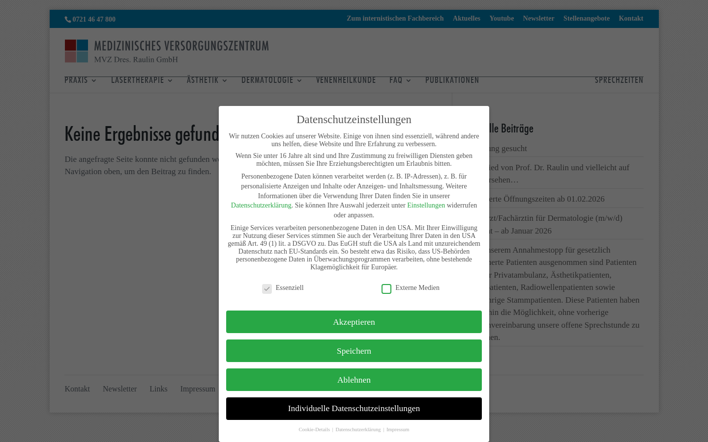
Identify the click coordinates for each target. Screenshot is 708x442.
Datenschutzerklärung (261, 205)
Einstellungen (426, 205)
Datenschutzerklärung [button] (358, 429)
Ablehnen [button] (354, 380)
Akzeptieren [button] (354, 322)
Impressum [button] (398, 429)
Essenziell (283, 288)
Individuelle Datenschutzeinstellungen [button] (354, 408)
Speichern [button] (354, 351)
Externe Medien (411, 288)
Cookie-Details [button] (314, 429)
